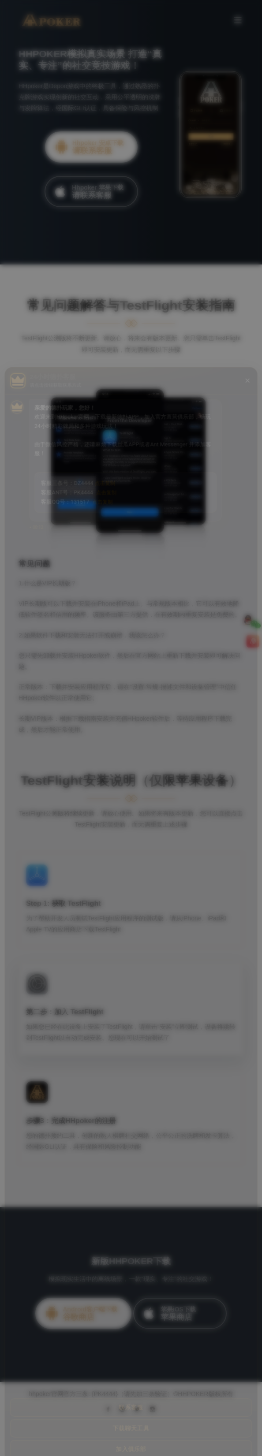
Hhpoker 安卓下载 (89, 147)
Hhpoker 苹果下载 (89, 192)
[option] (131, 132)
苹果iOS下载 (178, 1314)
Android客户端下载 (81, 1314)
